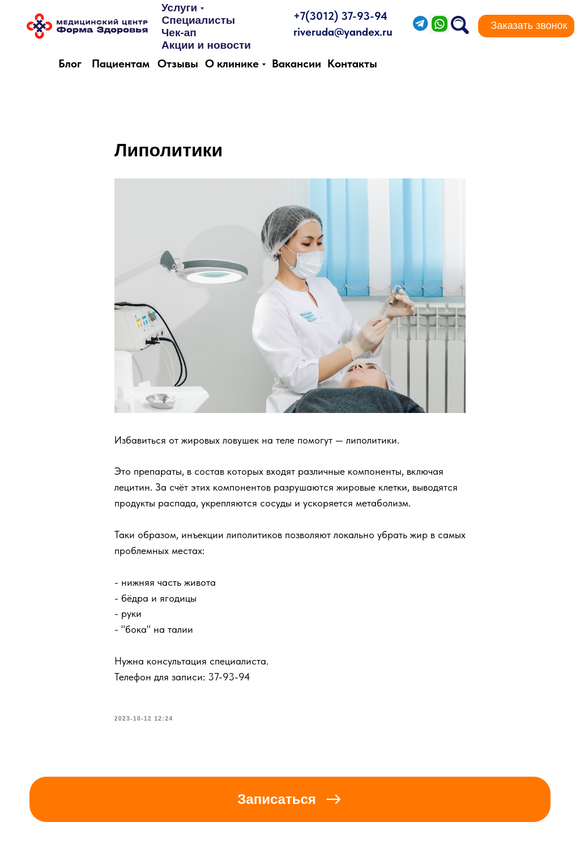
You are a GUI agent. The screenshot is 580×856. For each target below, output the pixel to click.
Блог (70, 63)
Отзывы (177, 63)
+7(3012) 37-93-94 (340, 16)
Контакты (352, 63)
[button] (529, 26)
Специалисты (198, 20)
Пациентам (121, 63)
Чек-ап (179, 33)
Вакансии (296, 63)
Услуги (179, 8)
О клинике (232, 63)
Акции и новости (206, 45)
